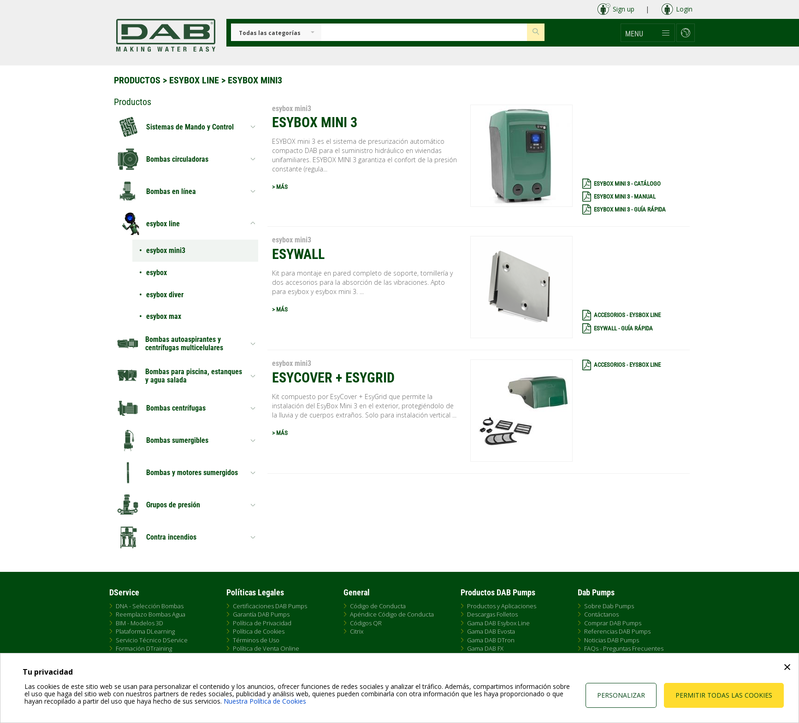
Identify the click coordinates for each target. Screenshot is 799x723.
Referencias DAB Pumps (617, 631)
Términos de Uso (256, 640)
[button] (648, 32)
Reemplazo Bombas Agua (150, 614)
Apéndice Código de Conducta (392, 614)
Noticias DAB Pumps (611, 640)
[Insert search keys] (424, 32)
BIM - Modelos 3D (139, 623)
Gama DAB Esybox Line (498, 623)
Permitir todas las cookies (723, 695)
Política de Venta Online (266, 648)
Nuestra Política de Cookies (265, 701)
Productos (137, 80)
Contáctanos (601, 614)
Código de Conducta (378, 606)
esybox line (194, 80)
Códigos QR (366, 623)
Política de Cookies (258, 631)
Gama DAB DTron (491, 640)
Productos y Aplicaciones (501, 606)
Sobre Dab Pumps (609, 606)
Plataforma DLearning (145, 631)
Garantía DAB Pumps (261, 614)
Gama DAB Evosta (491, 631)
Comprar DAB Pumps (612, 623)
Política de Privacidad (262, 623)
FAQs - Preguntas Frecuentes (623, 648)
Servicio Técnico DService (152, 640)
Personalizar (621, 695)
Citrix (356, 631)
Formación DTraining (144, 648)
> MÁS (280, 186)
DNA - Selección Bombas (149, 606)
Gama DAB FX (485, 648)
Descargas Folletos (492, 614)
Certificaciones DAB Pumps (270, 606)
